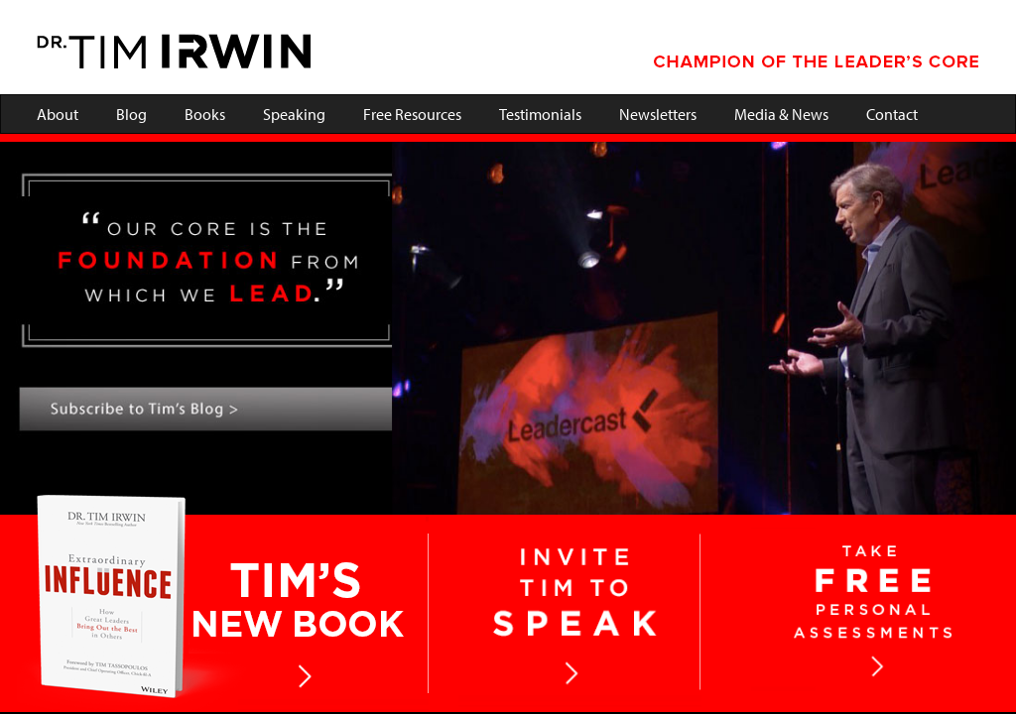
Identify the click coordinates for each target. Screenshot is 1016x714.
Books (205, 114)
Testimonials (540, 114)
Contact (892, 114)
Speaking (294, 114)
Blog (131, 114)
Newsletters (658, 114)
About (57, 114)
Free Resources (412, 114)
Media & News (781, 114)
